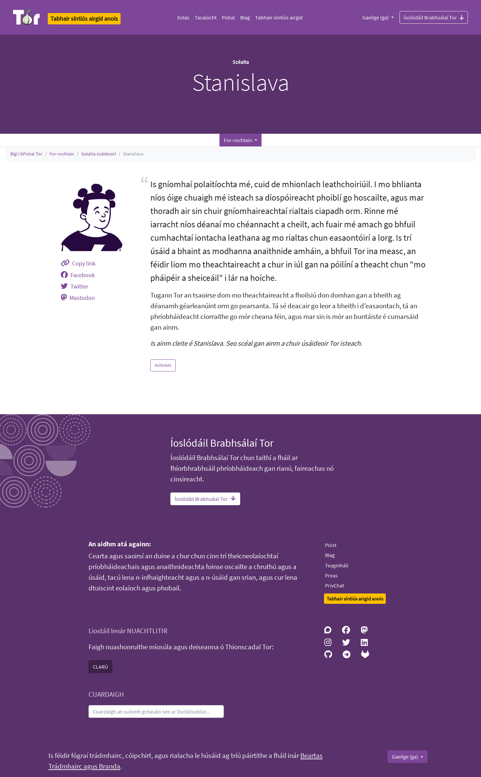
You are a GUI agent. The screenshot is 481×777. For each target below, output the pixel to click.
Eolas (183, 17)
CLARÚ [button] (100, 666)
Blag (245, 17)
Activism (163, 365)
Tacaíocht (205, 17)
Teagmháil (336, 565)
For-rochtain (61, 154)
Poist (330, 545)
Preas (331, 575)
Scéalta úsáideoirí (98, 154)
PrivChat (334, 585)
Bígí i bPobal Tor (26, 154)
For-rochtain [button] (238, 140)
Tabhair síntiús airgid (279, 17)
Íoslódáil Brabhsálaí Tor (434, 17)
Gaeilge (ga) (376, 17)
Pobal (228, 17)
